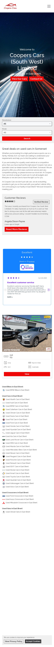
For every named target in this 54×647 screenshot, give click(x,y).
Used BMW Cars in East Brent (17, 406)
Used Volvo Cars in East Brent (17, 487)
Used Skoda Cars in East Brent (17, 470)
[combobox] (27, 124)
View (27, 374)
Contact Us (36, 78)
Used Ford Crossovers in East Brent (19, 496)
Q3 (11, 357)
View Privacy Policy (13, 641)
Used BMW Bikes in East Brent (17, 390)
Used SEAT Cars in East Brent (17, 466)
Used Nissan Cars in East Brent (17, 453)
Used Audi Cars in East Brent (17, 403)
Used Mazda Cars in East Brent (18, 446)
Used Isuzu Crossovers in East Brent (20, 499)
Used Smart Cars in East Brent (17, 473)
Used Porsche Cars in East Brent (18, 460)
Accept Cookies (33, 641)
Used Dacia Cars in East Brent (17, 416)
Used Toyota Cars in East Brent (18, 477)
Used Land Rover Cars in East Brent (19, 440)
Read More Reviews (16, 229)
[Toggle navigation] (49, 6)
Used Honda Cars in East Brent (18, 426)
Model (4, 129)
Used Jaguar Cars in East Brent (17, 433)
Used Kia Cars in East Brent (16, 436)
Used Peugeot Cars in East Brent (18, 456)
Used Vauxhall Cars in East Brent (18, 480)
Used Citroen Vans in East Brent (18, 512)
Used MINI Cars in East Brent (17, 443)
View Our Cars (19, 78)
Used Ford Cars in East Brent (17, 423)
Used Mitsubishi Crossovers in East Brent (21, 503)
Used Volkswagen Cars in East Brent (20, 483)
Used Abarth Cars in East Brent (18, 399)
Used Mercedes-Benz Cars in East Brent (21, 450)
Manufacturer (6, 120)
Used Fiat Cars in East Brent (16, 419)
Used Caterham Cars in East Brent (19, 409)
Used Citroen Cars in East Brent (18, 413)
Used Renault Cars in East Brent (18, 463)
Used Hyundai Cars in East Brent (18, 430)
